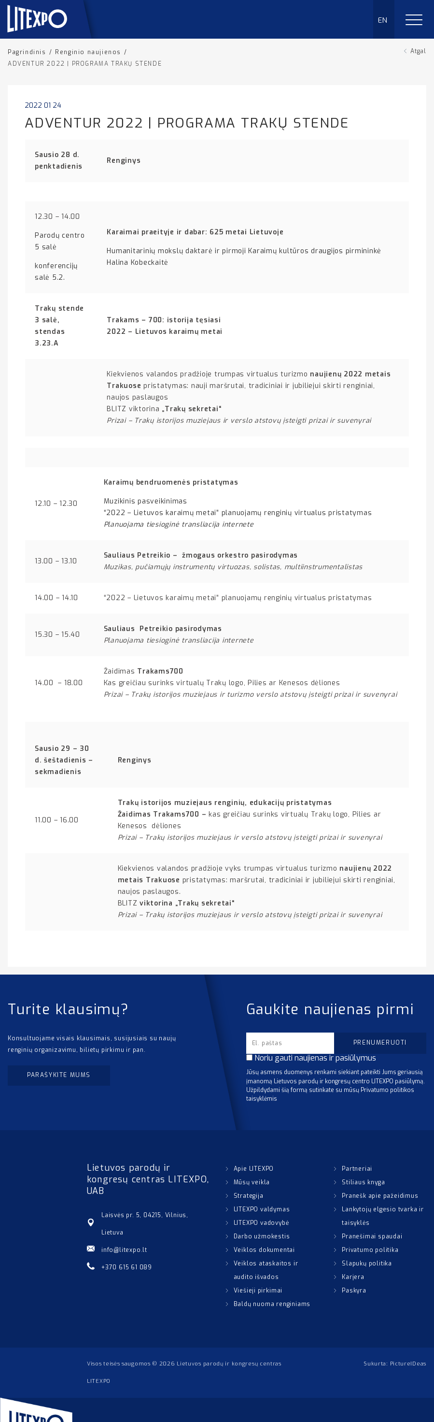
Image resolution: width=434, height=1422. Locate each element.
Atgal (418, 51)
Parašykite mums (59, 1075)
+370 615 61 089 (126, 1267)
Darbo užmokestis (262, 1236)
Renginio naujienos (88, 52)
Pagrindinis (27, 52)
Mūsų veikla (252, 1182)
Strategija (249, 1196)
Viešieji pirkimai (258, 1290)
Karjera (353, 1277)
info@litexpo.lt (124, 1250)
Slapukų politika (367, 1263)
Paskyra (354, 1290)
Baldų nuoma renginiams (272, 1304)
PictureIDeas (408, 1363)
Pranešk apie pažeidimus (380, 1196)
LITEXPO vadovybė (261, 1223)
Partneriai (357, 1169)
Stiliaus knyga (363, 1182)
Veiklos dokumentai (264, 1250)
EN (383, 20)
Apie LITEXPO (254, 1169)
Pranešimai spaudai (372, 1236)
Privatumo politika (370, 1250)
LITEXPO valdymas (262, 1209)
